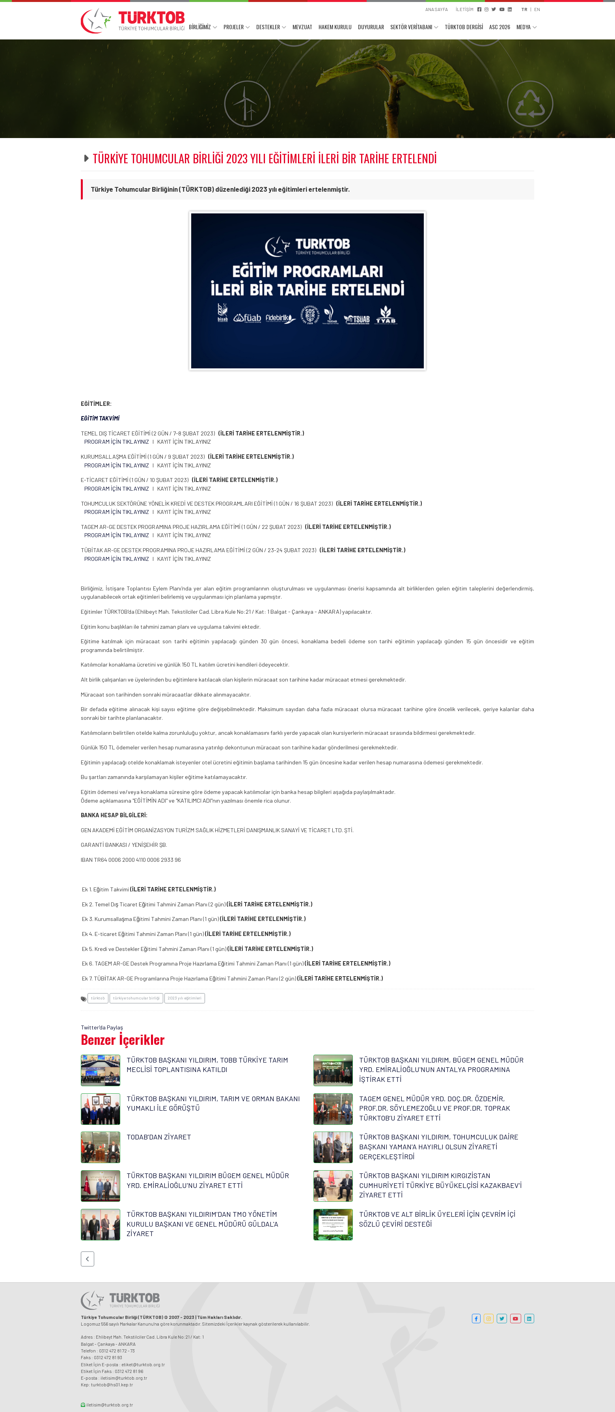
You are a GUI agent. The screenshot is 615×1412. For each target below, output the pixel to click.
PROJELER (234, 26)
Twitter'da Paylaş (102, 1027)
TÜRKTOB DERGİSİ (464, 26)
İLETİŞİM (464, 9)
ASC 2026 (499, 26)
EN (537, 9)
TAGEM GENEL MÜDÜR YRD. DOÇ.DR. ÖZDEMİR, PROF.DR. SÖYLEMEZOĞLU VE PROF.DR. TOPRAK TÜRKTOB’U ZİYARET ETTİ (434, 1108)
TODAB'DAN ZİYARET (159, 1136)
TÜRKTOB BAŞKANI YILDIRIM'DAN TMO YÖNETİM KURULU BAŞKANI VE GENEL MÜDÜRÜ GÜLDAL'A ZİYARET (202, 1224)
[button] (87, 1258)
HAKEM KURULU (335, 26)
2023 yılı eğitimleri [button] (184, 997)
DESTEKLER (268, 26)
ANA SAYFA (436, 9)
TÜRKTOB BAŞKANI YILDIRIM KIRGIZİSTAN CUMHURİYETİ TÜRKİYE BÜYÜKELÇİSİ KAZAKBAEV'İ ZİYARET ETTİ (440, 1185)
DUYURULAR (371, 26)
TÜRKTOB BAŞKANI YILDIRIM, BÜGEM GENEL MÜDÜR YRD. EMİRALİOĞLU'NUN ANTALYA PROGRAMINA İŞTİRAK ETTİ (441, 1069)
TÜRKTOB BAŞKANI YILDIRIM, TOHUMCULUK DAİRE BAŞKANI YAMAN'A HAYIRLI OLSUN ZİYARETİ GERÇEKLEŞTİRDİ (438, 1146)
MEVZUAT (302, 26)
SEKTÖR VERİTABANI (411, 26)
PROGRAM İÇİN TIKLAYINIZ (116, 441)
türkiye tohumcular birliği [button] (136, 997)
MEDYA (523, 26)
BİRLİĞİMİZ (200, 26)
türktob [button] (98, 997)
